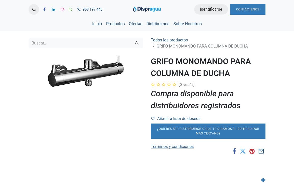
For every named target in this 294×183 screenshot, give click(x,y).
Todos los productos (169, 40)
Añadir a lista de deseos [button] (176, 118)
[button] (34, 9)
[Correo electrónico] (261, 151)
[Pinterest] (252, 151)
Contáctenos (247, 9)
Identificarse (211, 9)
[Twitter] (243, 151)
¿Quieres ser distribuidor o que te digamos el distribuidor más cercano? (208, 131)
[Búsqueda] (136, 43)
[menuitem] (97, 24)
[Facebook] (234, 151)
